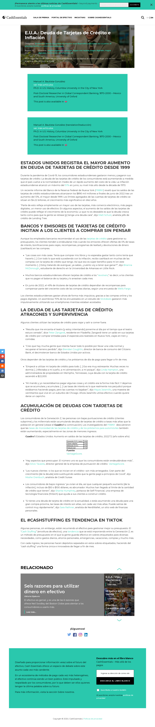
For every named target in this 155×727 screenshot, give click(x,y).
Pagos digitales (97, 50)
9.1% (67, 185)
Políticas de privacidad (92, 719)
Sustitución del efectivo (58, 53)
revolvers (103, 275)
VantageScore (74, 453)
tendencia (73, 531)
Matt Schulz (105, 215)
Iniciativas (79, 17)
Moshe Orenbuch (34, 477)
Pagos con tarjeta (81, 50)
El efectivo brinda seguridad (48, 44)
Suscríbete (134, 4)
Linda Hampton (109, 369)
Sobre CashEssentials (99, 17)
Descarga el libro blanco (115, 681)
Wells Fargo (124, 288)
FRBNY (99, 190)
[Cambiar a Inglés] (66, 102)
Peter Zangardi (57, 332)
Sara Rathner (67, 507)
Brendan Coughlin (73, 349)
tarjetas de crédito (97, 238)
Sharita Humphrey (65, 490)
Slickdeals (105, 299)
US (71, 53)
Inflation (68, 50)
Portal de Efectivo (62, 17)
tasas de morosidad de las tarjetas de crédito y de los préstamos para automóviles (74, 428)
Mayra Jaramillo (102, 389)
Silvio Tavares (37, 464)
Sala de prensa (41, 17)
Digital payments (55, 50)
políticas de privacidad (51, 6)
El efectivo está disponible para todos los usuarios (85, 44)
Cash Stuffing (28, 531)
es (148, 18)
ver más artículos (43, 85)
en (152, 18)
